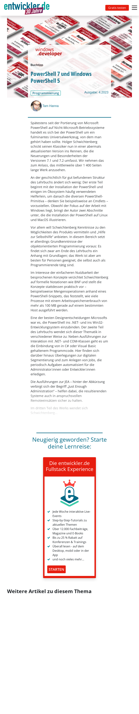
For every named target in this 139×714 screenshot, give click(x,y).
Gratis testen (117, 8)
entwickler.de (26, 8)
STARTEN (56, 569)
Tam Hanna (50, 106)
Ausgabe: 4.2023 (96, 92)
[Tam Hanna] (36, 105)
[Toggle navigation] (27, 8)
